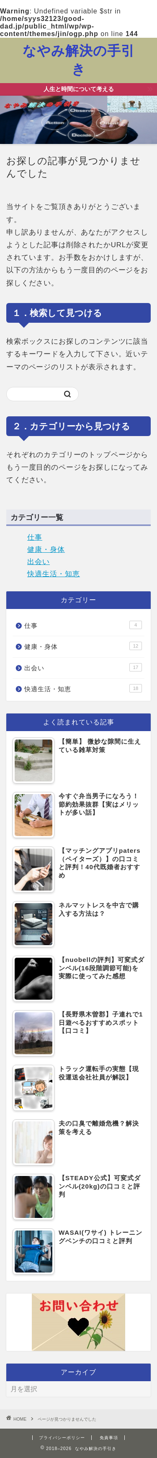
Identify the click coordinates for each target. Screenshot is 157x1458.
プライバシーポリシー (62, 1437)
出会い (38, 562)
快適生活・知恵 (53, 574)
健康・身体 (46, 550)
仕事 (34, 537)
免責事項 (109, 1437)
